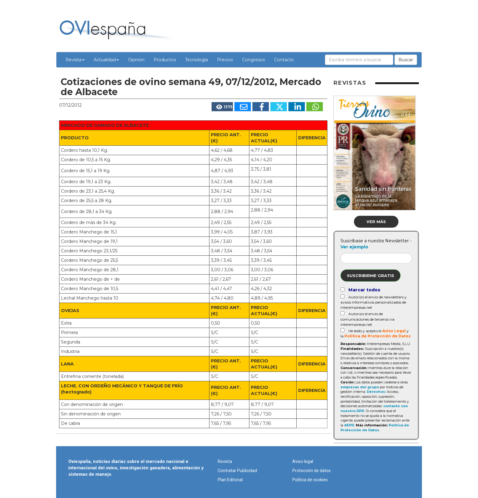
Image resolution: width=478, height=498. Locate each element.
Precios (225, 59)
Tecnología (196, 59)
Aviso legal (302, 461)
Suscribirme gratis (370, 275)
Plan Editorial (230, 479)
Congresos (253, 59)
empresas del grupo (360, 387)
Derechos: (376, 392)
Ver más (376, 221)
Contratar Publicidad (237, 470)
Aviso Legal (394, 331)
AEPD (349, 425)
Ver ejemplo (354, 247)
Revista (75, 59)
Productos (165, 59)
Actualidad (106, 59)
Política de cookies (310, 479)
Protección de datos (311, 470)
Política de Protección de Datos (377, 336)
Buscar (405, 59)
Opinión (136, 59)
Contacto (284, 59)
